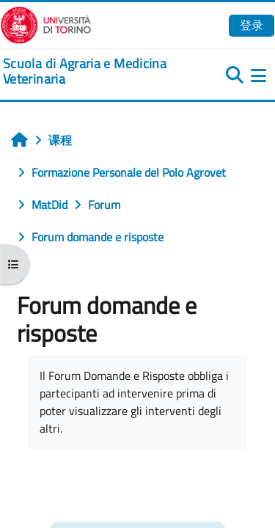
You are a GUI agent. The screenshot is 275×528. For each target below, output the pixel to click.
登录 (251, 25)
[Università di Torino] (46, 23)
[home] (91, 71)
